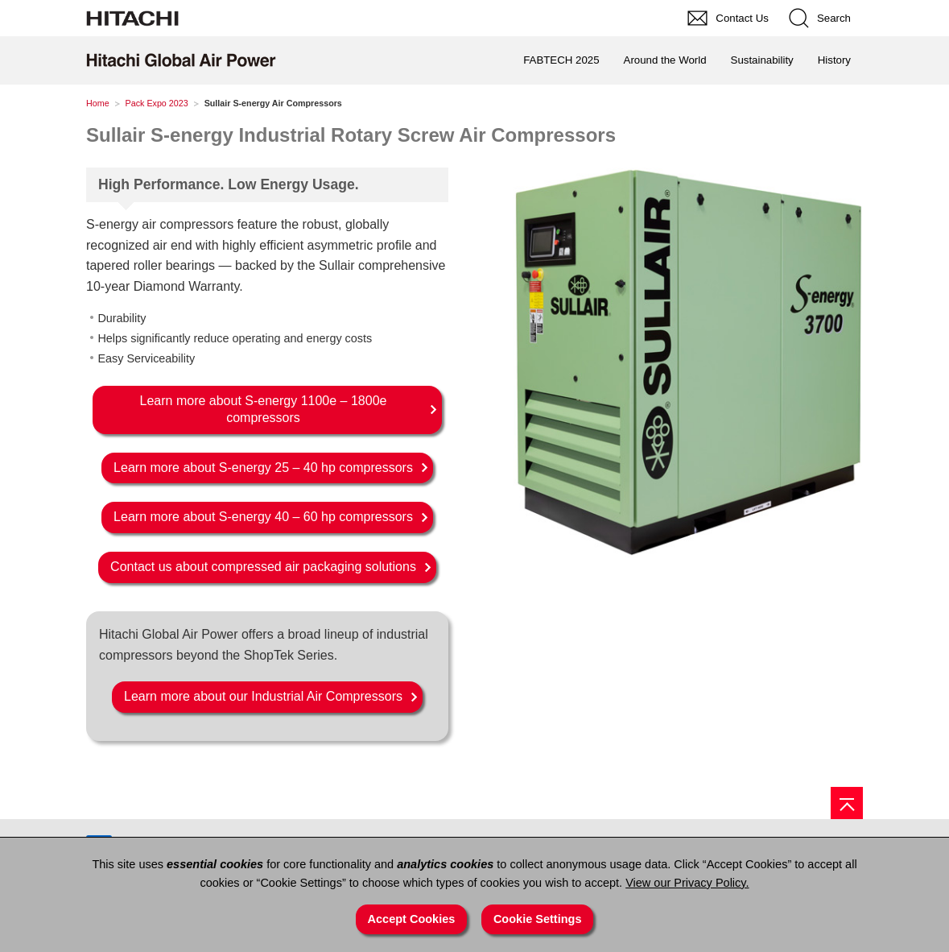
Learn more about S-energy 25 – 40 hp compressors (263, 467)
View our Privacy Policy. (687, 882)
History (834, 60)
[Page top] (847, 803)
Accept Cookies (412, 919)
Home (97, 103)
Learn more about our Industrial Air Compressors (263, 696)
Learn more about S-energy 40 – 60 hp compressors (263, 517)
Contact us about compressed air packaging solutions (263, 566)
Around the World (665, 60)
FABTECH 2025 (561, 60)
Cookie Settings (537, 919)
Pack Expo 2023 (157, 103)
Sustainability (762, 60)
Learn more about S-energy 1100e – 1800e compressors (263, 409)
